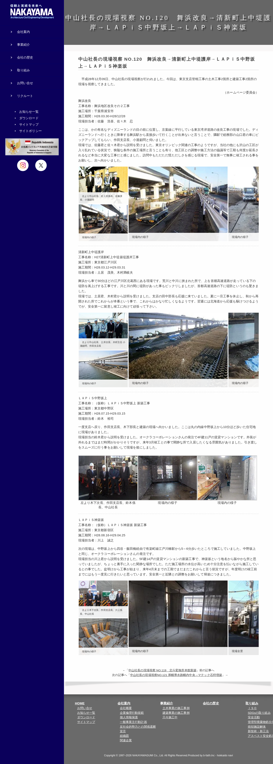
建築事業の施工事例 (176, 712)
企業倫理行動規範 (132, 712)
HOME (79, 703)
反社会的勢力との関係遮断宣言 (138, 729)
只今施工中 (170, 717)
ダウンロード (86, 717)
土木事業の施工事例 (176, 708)
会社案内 (124, 703)
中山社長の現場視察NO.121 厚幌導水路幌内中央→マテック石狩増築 (176, 675)
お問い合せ (84, 708)
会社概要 (126, 708)
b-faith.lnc (209, 755)
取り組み (251, 703)
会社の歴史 (211, 703)
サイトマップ (86, 722)
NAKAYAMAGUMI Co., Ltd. (148, 755)
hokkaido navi (225, 755)
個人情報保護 (129, 717)
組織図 (124, 736)
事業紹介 (166, 703)
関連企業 (126, 740)
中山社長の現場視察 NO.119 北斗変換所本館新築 (162, 670)
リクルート (25, 96)
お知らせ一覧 (86, 712)
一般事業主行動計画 (133, 722)
